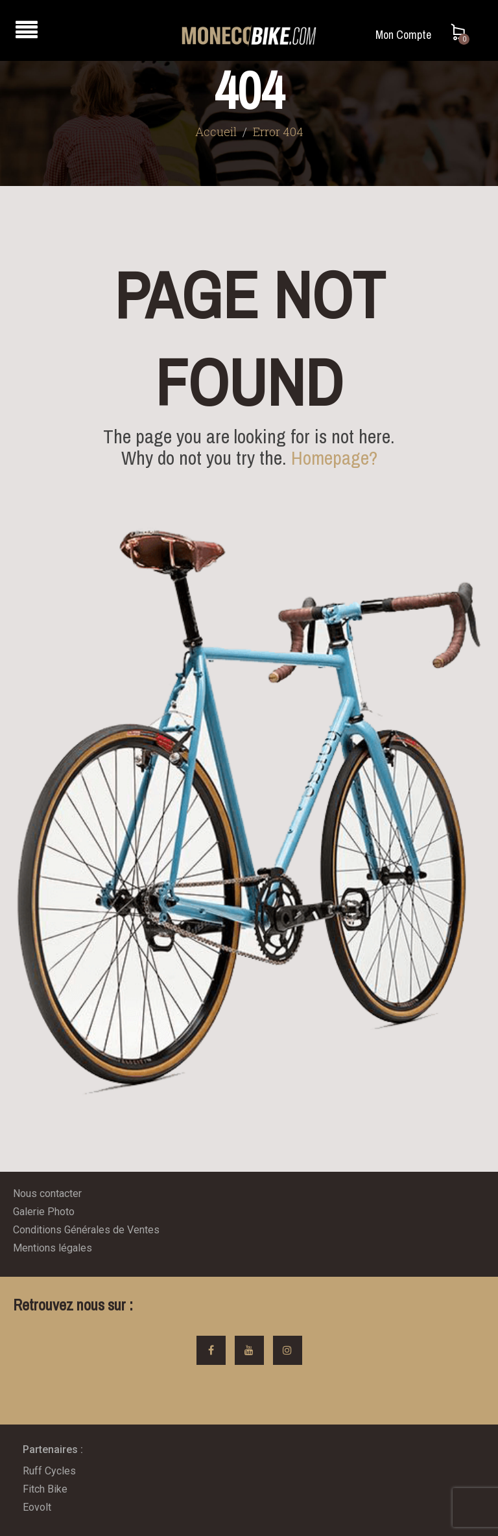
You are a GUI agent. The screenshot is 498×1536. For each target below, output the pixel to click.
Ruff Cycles (49, 1471)
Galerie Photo (44, 1211)
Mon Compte (403, 35)
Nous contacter (47, 1193)
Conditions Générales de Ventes (86, 1230)
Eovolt (37, 1507)
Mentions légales (52, 1248)
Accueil (216, 131)
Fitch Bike (45, 1489)
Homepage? (334, 458)
